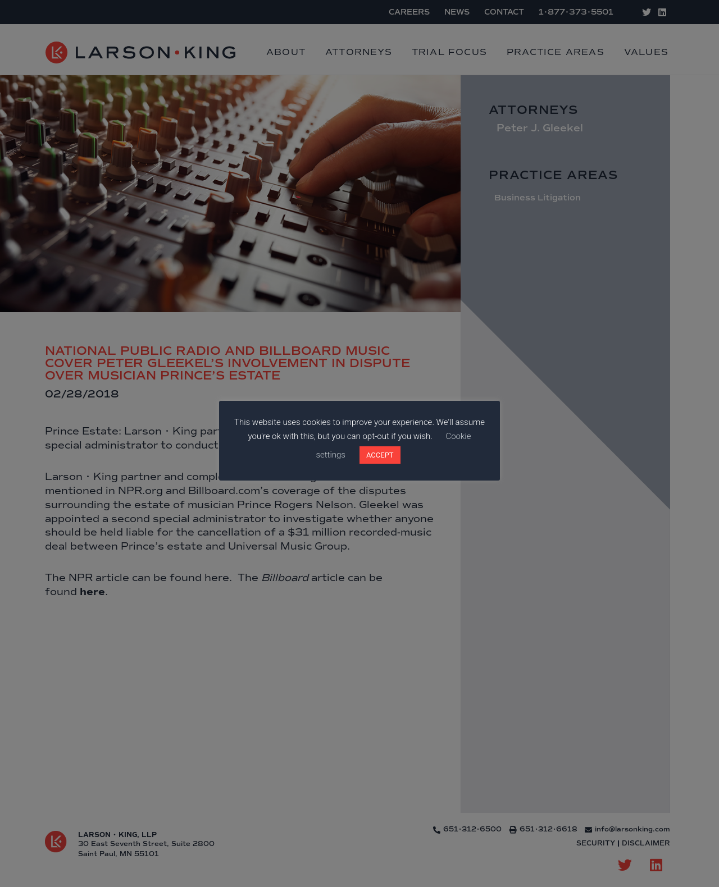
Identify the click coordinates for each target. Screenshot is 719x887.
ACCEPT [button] (380, 455)
